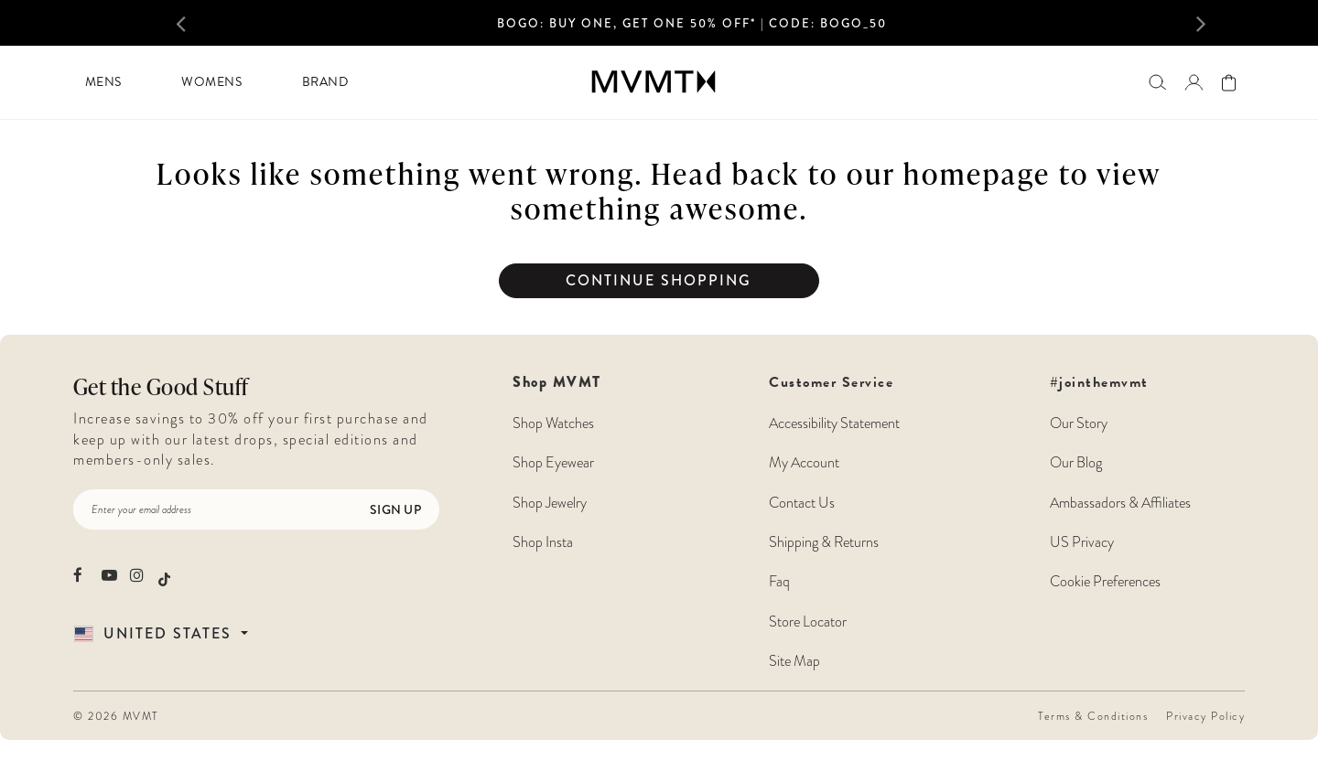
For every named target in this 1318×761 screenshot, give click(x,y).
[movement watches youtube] (109, 575)
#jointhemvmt (1099, 382)
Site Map (794, 660)
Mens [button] (103, 81)
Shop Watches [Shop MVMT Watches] (553, 423)
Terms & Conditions (1093, 716)
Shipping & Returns (824, 541)
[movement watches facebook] (81, 575)
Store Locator (808, 621)
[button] (201, 23)
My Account (804, 462)
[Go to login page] (1193, 82)
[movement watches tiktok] (164, 577)
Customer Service (834, 521)
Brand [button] (325, 81)
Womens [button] (211, 81)
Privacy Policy (1205, 716)
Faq (779, 581)
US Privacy (1082, 541)
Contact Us (802, 502)
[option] (692, 28)
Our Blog (1076, 462)
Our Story (1078, 423)
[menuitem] (103, 82)
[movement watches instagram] (138, 575)
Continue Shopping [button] (658, 280)
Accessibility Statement (834, 423)
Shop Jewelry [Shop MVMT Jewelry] (550, 502)
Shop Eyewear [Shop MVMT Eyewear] (553, 462)
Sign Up (395, 509)
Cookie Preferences (1105, 581)
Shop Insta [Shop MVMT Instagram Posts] (543, 541)
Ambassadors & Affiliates (1120, 502)
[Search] (1157, 82)
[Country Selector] (182, 633)
